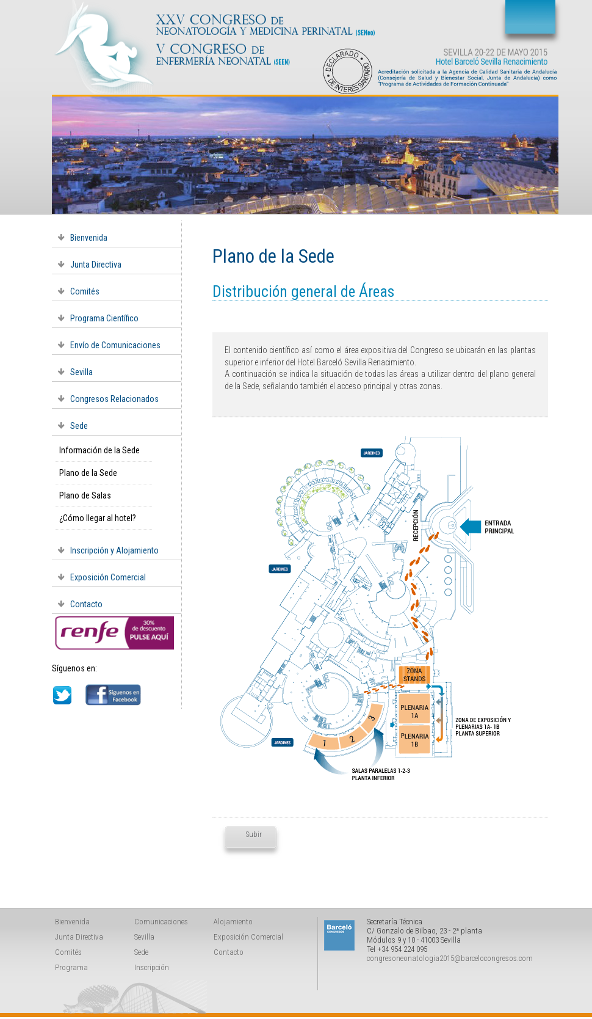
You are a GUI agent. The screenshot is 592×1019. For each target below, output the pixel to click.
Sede (79, 426)
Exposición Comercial (108, 577)
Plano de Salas (85, 495)
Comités (84, 291)
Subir (252, 834)
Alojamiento (233, 921)
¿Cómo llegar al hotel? (97, 518)
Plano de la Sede (88, 473)
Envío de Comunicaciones (115, 345)
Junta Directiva (95, 264)
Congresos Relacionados (114, 399)
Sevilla (81, 372)
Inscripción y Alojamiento (114, 550)
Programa (71, 967)
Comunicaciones (161, 921)
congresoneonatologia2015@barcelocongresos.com (450, 958)
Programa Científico (104, 318)
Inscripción (151, 967)
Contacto (86, 604)
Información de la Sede (99, 450)
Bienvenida (88, 238)
